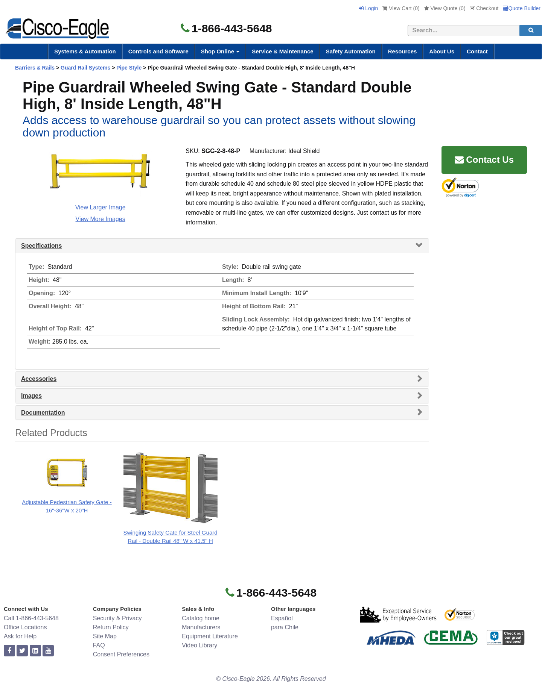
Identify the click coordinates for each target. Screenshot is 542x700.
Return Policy (111, 627)
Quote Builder (521, 8)
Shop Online (220, 51)
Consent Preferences (121, 654)
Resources (402, 51)
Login (368, 8)
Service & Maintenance (282, 51)
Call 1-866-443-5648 (31, 618)
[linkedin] (35, 651)
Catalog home (200, 618)
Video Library (199, 645)
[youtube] (48, 651)
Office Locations (25, 627)
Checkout (484, 8)
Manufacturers (201, 627)
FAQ (99, 645)
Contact (477, 51)
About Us (441, 51)
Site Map (105, 636)
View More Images (100, 219)
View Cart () (400, 8)
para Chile (284, 627)
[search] (530, 30)
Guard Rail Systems (85, 68)
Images (31, 395)
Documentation (43, 412)
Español (282, 618)
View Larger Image (100, 207)
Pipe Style (129, 68)
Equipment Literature (210, 636)
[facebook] (9, 651)
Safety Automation (351, 51)
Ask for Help (20, 636)
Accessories (38, 379)
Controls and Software (158, 51)
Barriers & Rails (35, 68)
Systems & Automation (85, 51)
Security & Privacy (117, 618)
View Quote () (445, 8)
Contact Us (484, 160)
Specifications (41, 245)
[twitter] (22, 651)
